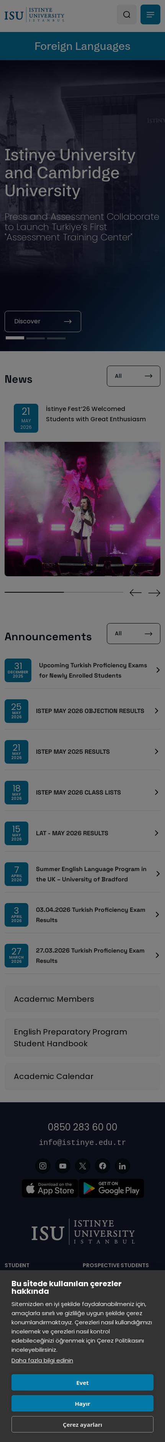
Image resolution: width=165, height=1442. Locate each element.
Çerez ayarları (82, 1424)
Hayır (82, 1403)
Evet (82, 1382)
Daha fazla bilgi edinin (42, 1360)
